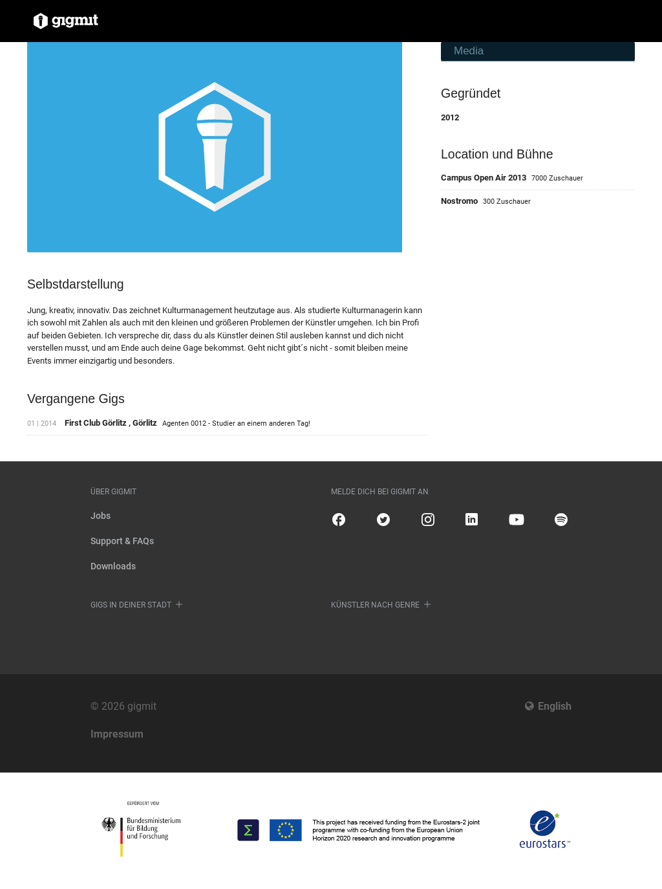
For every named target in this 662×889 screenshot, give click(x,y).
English (554, 706)
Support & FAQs (122, 541)
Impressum (117, 734)
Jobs (101, 515)
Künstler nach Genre (375, 604)
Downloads (113, 566)
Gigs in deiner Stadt (131, 604)
